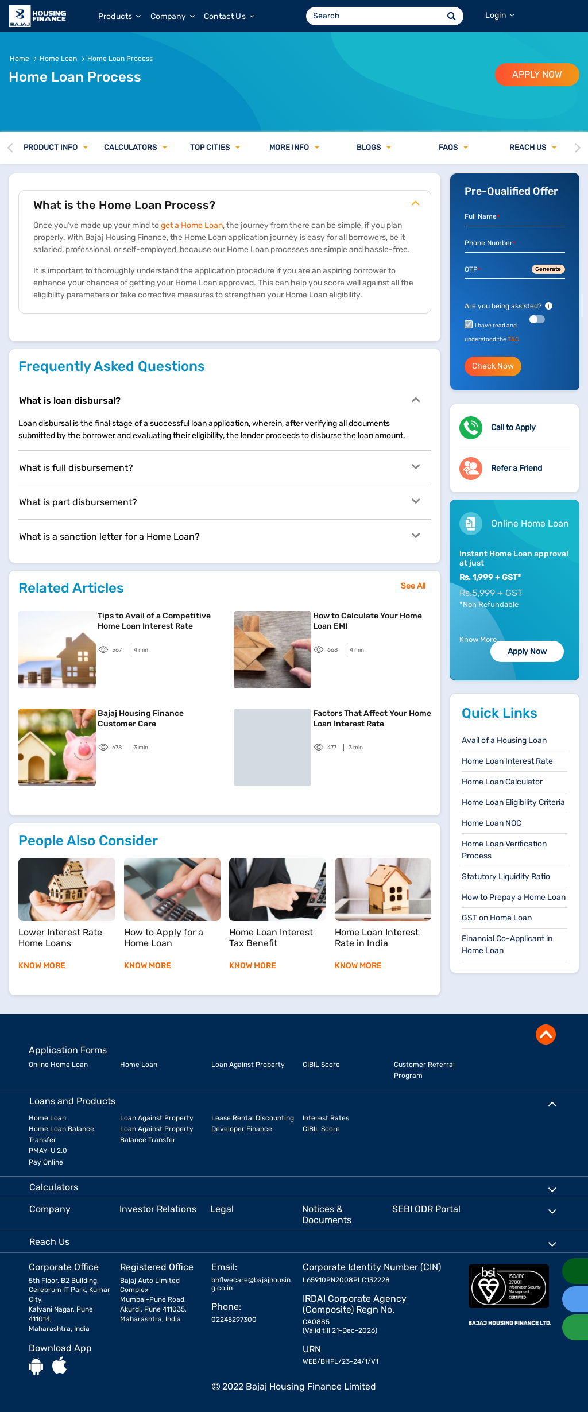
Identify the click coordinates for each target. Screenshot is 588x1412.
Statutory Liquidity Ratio (506, 876)
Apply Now (527, 651)
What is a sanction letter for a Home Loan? (219, 535)
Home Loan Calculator (502, 782)
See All (413, 586)
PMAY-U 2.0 (48, 1151)
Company (172, 16)
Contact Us (229, 16)
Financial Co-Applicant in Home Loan (507, 944)
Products (119, 16)
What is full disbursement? (219, 467)
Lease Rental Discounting (252, 1118)
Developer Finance (241, 1129)
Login (499, 15)
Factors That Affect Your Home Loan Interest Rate (372, 719)
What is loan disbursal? (219, 399)
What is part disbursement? (219, 501)
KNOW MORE (41, 965)
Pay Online (46, 1162)
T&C (513, 339)
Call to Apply (513, 427)
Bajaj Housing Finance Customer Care (141, 719)
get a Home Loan (192, 225)
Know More (478, 639)
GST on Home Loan (497, 918)
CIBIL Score (321, 1065)
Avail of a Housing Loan (504, 740)
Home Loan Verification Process (504, 850)
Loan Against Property (248, 1065)
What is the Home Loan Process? (226, 202)
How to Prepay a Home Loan (514, 897)
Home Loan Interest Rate (507, 761)
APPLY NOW (537, 74)
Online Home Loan (58, 1065)
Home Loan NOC (491, 823)
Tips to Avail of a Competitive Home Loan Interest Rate (154, 621)
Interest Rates (326, 1118)
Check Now (493, 366)
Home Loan (138, 1065)
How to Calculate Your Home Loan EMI (367, 621)
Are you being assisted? (508, 306)
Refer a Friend (516, 468)
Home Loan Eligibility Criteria (513, 802)
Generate (548, 269)
